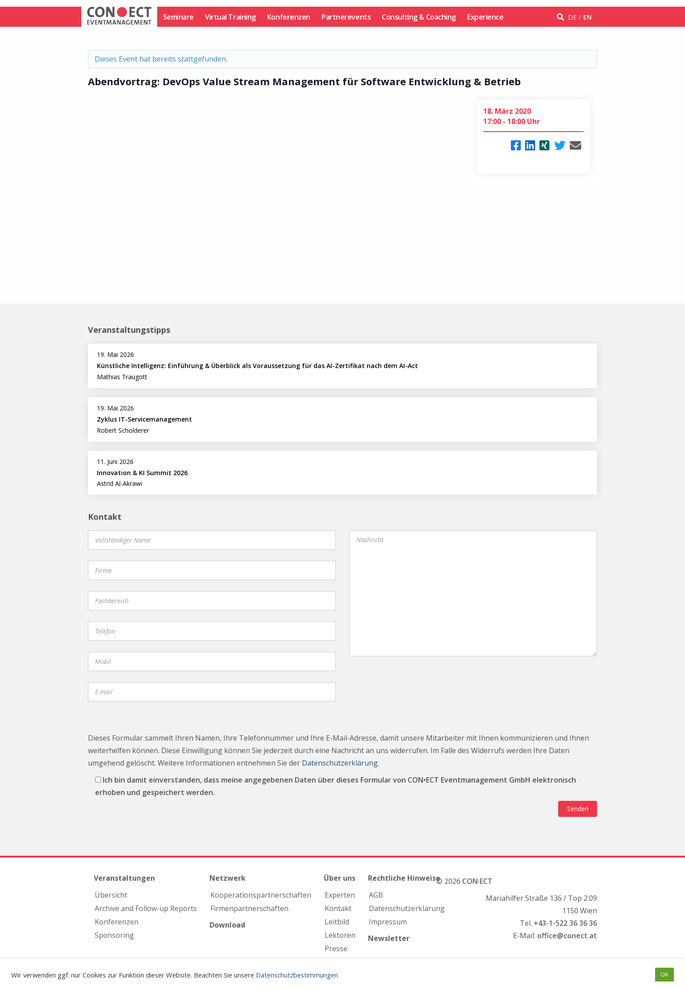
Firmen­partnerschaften (249, 908)
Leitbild (337, 922)
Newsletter (388, 938)
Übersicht (111, 895)
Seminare (178, 17)
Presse (336, 948)
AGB (376, 895)
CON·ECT (477, 881)
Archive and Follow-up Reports (146, 908)
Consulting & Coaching (419, 17)
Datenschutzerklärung (340, 763)
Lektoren (340, 935)
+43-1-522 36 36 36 (565, 923)
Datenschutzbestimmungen (297, 974)
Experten (340, 895)
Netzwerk (227, 878)
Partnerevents (346, 17)
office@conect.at (567, 935)
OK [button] (664, 974)
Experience (485, 17)
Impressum (388, 922)
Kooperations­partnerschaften (260, 895)
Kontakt (338, 908)
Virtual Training (230, 17)
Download (227, 925)
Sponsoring (114, 935)
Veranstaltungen (124, 878)
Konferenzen (288, 17)
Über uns (339, 878)
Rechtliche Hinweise (404, 878)
